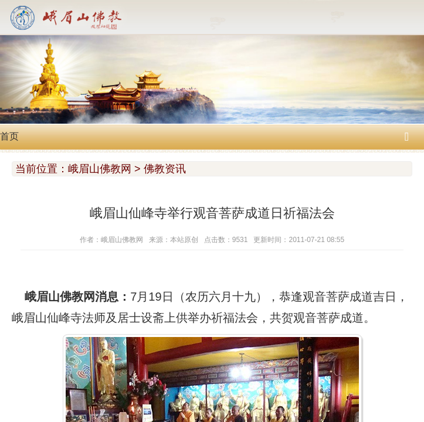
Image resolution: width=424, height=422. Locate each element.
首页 (9, 136)
